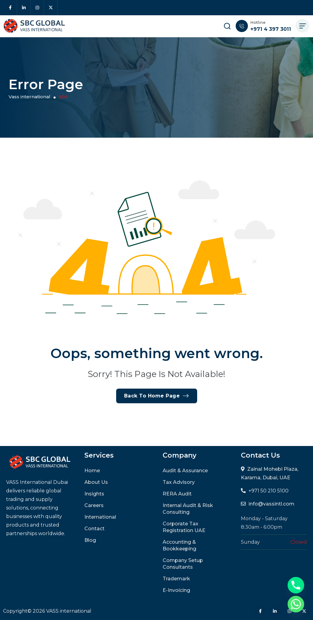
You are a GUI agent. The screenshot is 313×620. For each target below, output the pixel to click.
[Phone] (296, 585)
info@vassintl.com (271, 504)
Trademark (176, 579)
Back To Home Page (156, 396)
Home (92, 470)
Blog (90, 540)
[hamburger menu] (302, 26)
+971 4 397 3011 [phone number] (270, 29)
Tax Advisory (179, 482)
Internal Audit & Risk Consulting (188, 508)
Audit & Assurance (185, 470)
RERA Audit (177, 494)
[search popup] (227, 26)
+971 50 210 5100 (269, 491)
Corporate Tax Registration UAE (184, 527)
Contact (94, 528)
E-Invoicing (176, 590)
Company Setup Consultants (183, 563)
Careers (94, 505)
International (100, 517)
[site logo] (34, 26)
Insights (94, 494)
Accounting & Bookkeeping (179, 545)
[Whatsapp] (296, 604)
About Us (96, 482)
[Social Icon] (10, 7)
